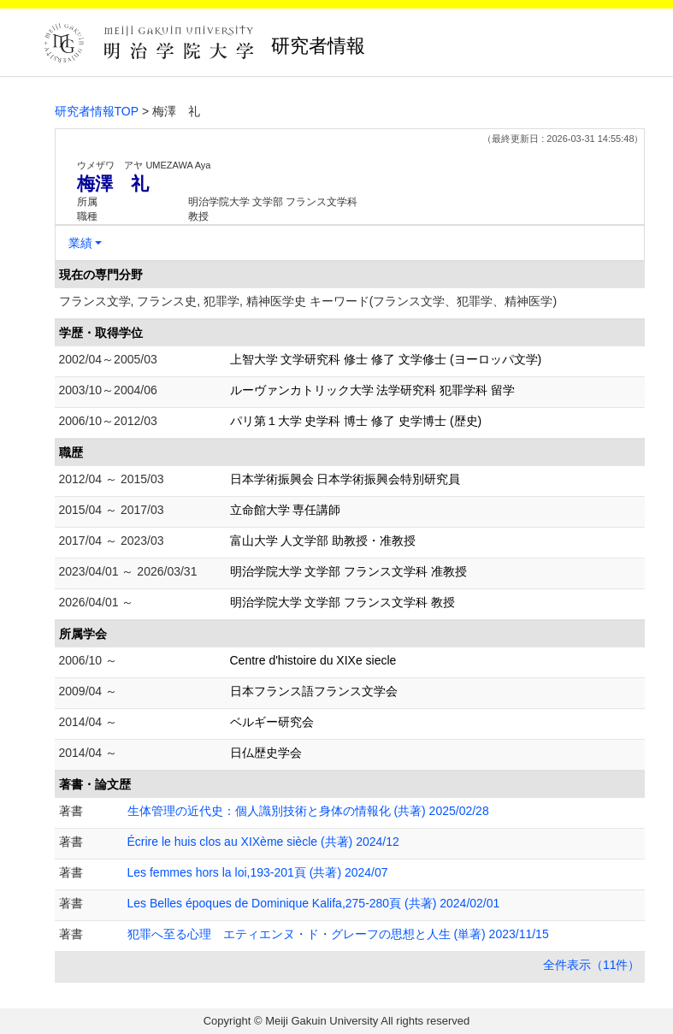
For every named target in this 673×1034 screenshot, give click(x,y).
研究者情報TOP (97, 111)
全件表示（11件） (592, 965)
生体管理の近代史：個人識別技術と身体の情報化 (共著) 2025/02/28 (308, 811)
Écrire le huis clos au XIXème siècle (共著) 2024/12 (263, 841)
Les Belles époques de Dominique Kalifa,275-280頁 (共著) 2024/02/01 (313, 903)
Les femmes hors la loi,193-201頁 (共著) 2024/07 (257, 872)
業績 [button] (80, 243)
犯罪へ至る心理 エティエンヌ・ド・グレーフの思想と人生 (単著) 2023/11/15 (338, 934)
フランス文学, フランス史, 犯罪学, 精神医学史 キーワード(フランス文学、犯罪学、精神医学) (308, 301)
